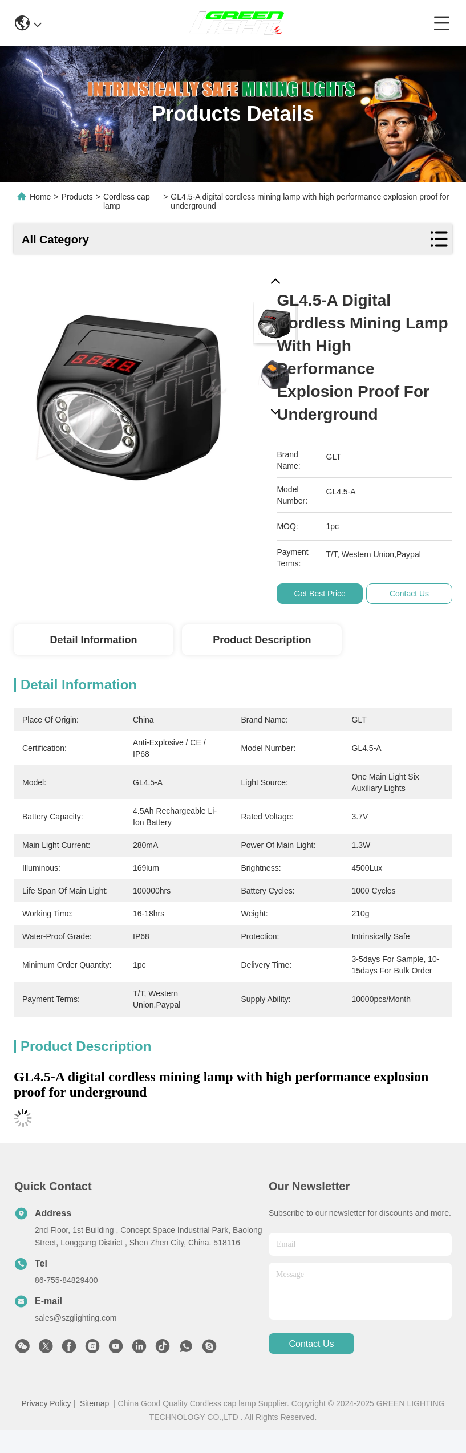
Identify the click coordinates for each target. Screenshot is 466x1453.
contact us (311, 1344)
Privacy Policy (46, 1403)
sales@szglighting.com (75, 1317)
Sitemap (94, 1403)
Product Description (262, 640)
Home (40, 196)
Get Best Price (323, 593)
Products (77, 196)
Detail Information (93, 640)
